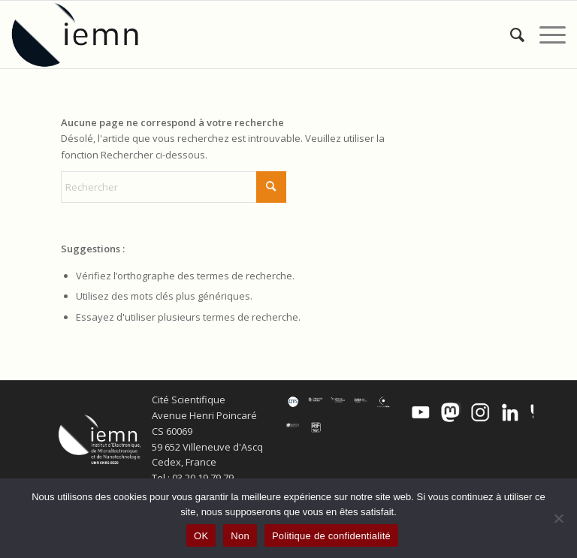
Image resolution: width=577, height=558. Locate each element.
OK (201, 535)
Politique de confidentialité (331, 535)
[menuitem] (509, 34)
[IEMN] (85, 34)
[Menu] (545, 34)
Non (240, 535)
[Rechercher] (509, 34)
